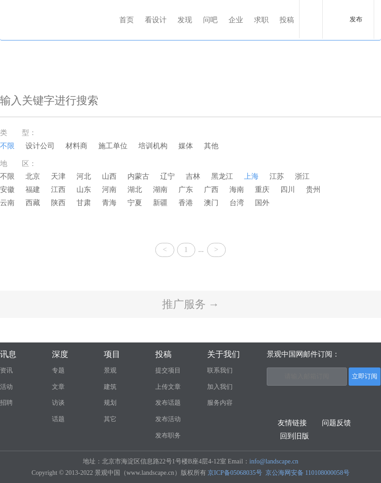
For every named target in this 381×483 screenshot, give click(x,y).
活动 (6, 386)
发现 (185, 20)
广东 (185, 189)
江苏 (276, 176)
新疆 (160, 202)
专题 (58, 370)
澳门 (211, 202)
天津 (58, 176)
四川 (287, 189)
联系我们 (220, 370)
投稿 (286, 20)
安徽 (7, 189)
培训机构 (153, 146)
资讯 (6, 370)
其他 (211, 146)
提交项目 (168, 370)
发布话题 (168, 402)
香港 (185, 202)
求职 (261, 20)
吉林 (193, 176)
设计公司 (40, 146)
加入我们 (220, 386)
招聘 (6, 402)
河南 (109, 189)
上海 (251, 176)
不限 (7, 146)
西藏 (32, 202)
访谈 (58, 402)
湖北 (134, 189)
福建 (32, 189)
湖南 (160, 189)
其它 (110, 419)
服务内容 (220, 402)
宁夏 (134, 202)
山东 (83, 189)
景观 (110, 370)
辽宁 (167, 176)
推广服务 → (190, 304)
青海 (109, 202)
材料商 (76, 146)
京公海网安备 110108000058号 (307, 472)
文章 (58, 386)
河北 (83, 176)
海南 (236, 189)
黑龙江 (222, 176)
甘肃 (83, 202)
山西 (109, 176)
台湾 (236, 202)
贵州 (313, 189)
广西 (211, 189)
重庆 (262, 189)
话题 (58, 419)
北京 (32, 176)
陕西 (58, 202)
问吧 (210, 20)
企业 (236, 20)
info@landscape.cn (273, 461)
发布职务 (168, 435)
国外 (262, 202)
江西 (58, 189)
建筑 (110, 386)
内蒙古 (138, 176)
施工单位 (112, 146)
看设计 (156, 20)
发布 (356, 19)
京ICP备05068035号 (235, 472)
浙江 (302, 176)
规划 (110, 402)
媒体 (185, 146)
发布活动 (168, 419)
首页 (126, 20)
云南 (7, 202)
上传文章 (168, 386)
